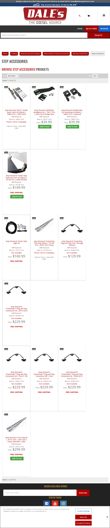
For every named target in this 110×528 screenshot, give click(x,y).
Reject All (83, 517)
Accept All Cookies (83, 523)
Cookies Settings (83, 511)
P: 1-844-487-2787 (12, 329)
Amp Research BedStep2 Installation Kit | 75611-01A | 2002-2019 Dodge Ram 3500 (42, 112)
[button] (55, 35)
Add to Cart (43, 127)
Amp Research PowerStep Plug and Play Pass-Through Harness (69, 178)
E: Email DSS (9, 337)
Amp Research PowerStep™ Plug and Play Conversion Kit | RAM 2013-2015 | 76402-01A (69, 244)
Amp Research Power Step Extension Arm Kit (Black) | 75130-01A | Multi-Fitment (95, 112)
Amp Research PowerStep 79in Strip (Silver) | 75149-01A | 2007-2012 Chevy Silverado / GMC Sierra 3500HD (42, 178)
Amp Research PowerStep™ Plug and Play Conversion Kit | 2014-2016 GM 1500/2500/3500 (95, 178)
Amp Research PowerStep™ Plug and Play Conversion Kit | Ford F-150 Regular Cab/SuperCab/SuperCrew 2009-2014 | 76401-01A (15, 244)
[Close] (107, 517)
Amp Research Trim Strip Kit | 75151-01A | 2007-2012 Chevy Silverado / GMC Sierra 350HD (95, 244)
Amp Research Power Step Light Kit (15, 177)
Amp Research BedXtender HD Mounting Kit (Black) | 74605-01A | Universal (69, 112)
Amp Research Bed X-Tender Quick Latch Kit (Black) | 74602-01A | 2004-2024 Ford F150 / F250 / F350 (16, 112)
